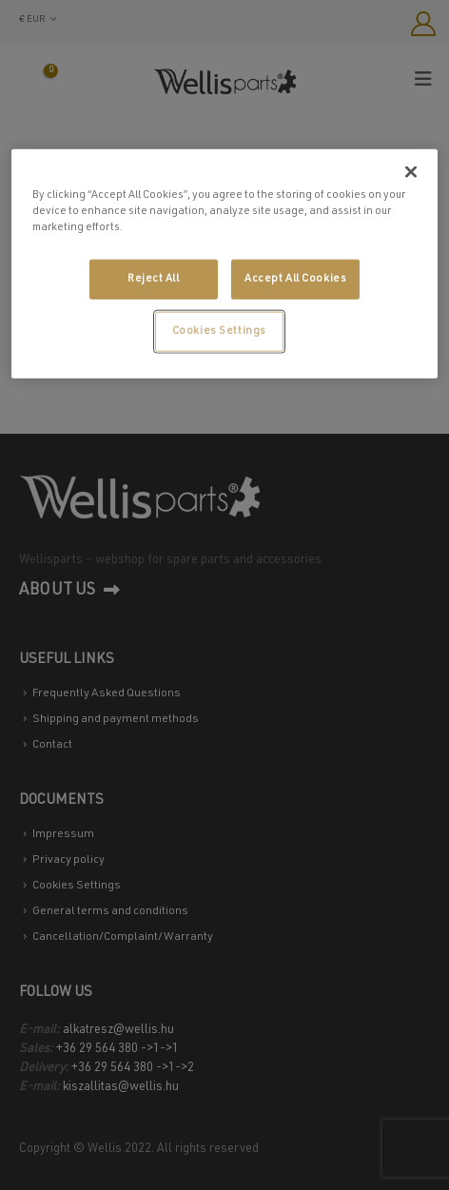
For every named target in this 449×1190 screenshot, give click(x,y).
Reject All (153, 278)
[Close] (411, 171)
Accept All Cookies (295, 278)
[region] (224, 263)
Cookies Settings (219, 330)
